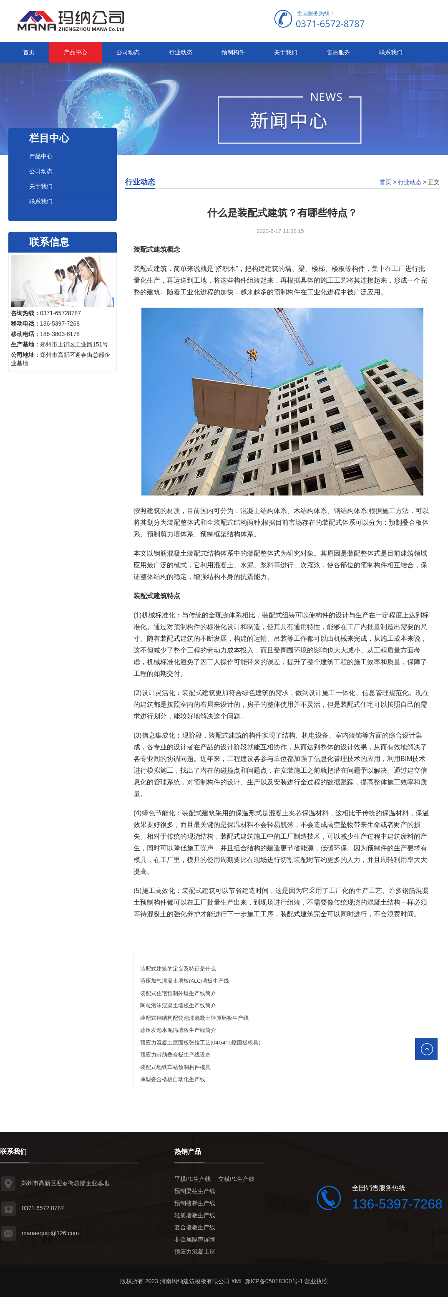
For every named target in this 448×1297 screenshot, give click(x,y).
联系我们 (391, 52)
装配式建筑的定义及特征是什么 (178, 968)
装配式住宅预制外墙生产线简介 (178, 993)
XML (237, 1281)
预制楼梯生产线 (194, 1203)
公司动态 (128, 52)
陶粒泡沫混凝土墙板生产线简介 (178, 1005)
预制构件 (233, 52)
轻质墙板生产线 (194, 1215)
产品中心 (75, 52)
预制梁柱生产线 (194, 1191)
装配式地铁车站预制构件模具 (175, 1067)
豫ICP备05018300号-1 (274, 1281)
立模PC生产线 (236, 1179)
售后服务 (338, 52)
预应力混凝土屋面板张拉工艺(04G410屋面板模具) (200, 1042)
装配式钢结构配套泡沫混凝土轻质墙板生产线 (194, 1017)
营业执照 (316, 1281)
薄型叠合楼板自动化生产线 (172, 1079)
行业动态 (180, 52)
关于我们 (285, 52)
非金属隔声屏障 (194, 1239)
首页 (29, 52)
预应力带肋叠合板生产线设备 (175, 1054)
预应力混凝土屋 (194, 1251)
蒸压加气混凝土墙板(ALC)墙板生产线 (184, 980)
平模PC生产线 (192, 1179)
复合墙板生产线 (194, 1227)
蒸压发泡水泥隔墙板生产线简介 (178, 1030)
